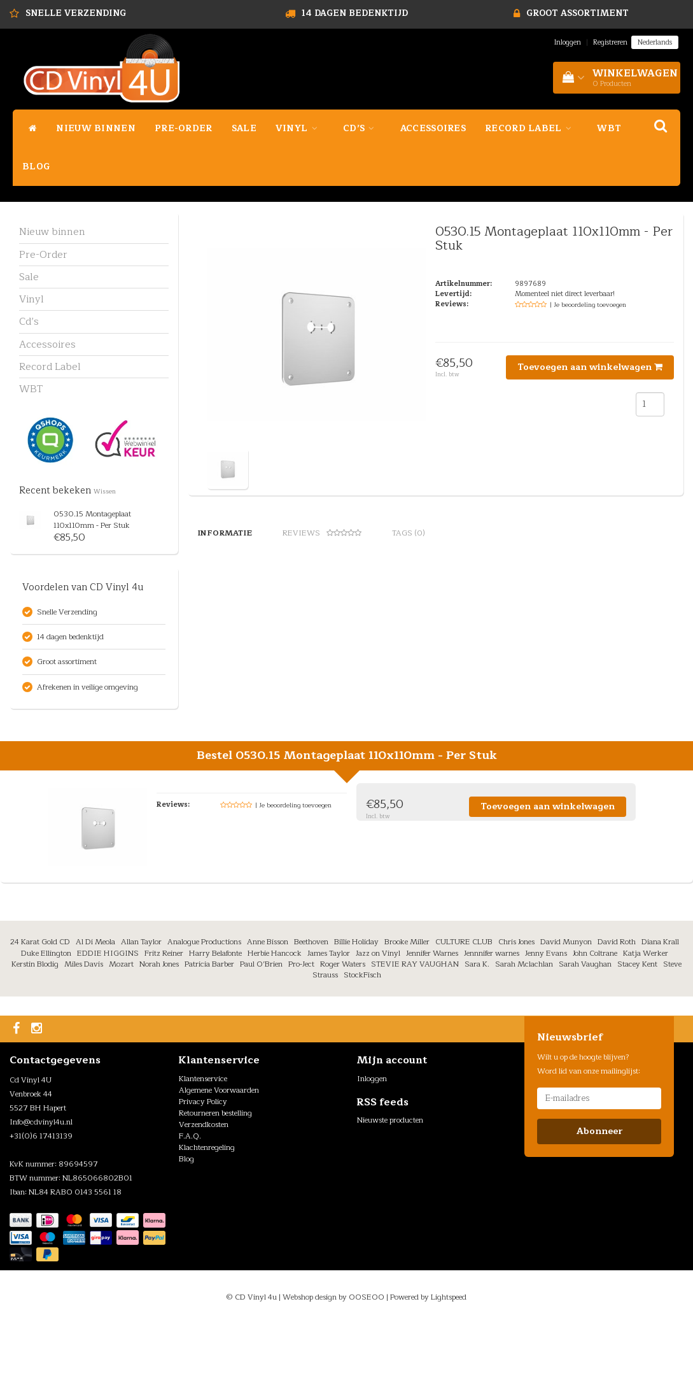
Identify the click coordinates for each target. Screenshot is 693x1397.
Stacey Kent (637, 1036)
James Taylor (328, 1025)
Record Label (531, 128)
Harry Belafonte (215, 1025)
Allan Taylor (141, 1015)
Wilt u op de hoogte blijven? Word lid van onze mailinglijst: (588, 1136)
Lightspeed (448, 1369)
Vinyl (300, 128)
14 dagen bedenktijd (355, 13)
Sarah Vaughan (585, 1036)
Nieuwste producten (390, 1192)
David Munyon (566, 1015)
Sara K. (477, 1036)
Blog (36, 166)
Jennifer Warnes (432, 1025)
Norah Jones (159, 1036)
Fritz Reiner (163, 1025)
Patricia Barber (209, 1036)
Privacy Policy (203, 1174)
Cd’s (362, 128)
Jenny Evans (546, 1025)
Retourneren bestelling (215, 1185)
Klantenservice (203, 1151)
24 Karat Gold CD (40, 1015)
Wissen (105, 491)
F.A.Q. (190, 1208)
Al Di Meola (95, 1015)
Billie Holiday (356, 1015)
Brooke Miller (407, 1015)
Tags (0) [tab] (408, 533)
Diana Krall (660, 1015)
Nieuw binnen (96, 128)
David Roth (617, 1015)
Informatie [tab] (224, 533)
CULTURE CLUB (464, 1015)
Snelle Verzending (75, 13)
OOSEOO (366, 1369)
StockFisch (362, 1047)
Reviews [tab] (322, 533)
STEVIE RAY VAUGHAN (415, 1036)
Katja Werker (645, 1025)
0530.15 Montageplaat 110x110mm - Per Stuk (92, 519)
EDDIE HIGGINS (108, 1025)
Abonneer (599, 1203)
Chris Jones (516, 1015)
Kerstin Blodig (35, 1036)
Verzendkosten (203, 1197)
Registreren (610, 42)
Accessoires (433, 128)
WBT (609, 128)
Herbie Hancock (275, 1025)
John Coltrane (595, 1025)
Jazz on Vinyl (378, 1025)
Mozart (121, 1036)
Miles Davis (83, 1036)
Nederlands (655, 42)
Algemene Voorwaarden (219, 1162)
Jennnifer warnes (491, 1025)
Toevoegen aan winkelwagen (589, 367)
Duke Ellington (46, 1025)
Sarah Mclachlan (524, 1036)
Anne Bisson (267, 1015)
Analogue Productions (204, 1015)
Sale (244, 128)
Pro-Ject (301, 1036)
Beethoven (311, 1015)
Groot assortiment (577, 13)
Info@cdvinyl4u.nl (41, 1194)
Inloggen (567, 42)
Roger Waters (342, 1036)
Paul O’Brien (261, 1036)
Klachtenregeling (207, 1220)
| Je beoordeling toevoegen (588, 304)
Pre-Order (184, 128)
